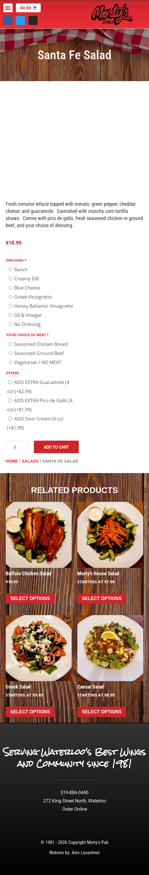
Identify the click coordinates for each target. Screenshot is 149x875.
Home (12, 461)
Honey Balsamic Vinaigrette (43, 306)
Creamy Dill (26, 279)
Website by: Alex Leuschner (74, 852)
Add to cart (56, 447)
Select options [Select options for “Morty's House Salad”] (102, 598)
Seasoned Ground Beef (39, 353)
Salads (30, 461)
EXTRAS (12, 373)
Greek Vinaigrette (33, 297)
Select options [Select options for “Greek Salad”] (30, 711)
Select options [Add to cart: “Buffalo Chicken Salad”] (30, 598)
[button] (8, 8)
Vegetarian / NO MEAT (37, 362)
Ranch (21, 269)
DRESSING (16, 260)
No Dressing (27, 324)
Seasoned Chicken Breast (41, 344)
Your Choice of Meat (27, 334)
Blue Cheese (27, 288)
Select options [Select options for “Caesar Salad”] (102, 711)
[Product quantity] (17, 447)
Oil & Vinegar (28, 315)
